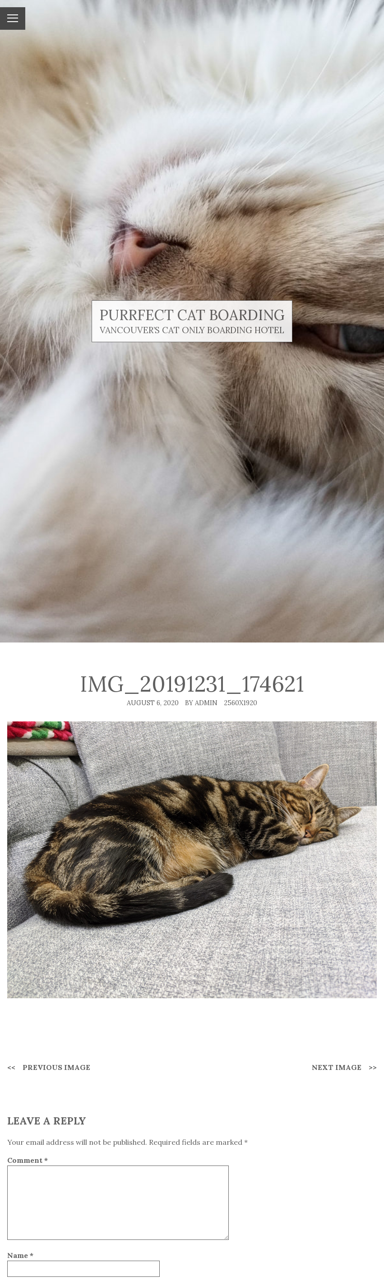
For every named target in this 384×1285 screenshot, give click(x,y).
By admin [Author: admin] (201, 703)
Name (20, 1255)
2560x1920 (240, 703)
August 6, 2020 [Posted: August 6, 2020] (153, 703)
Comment (27, 1160)
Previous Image (56, 1067)
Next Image (336, 1067)
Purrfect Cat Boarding (192, 315)
